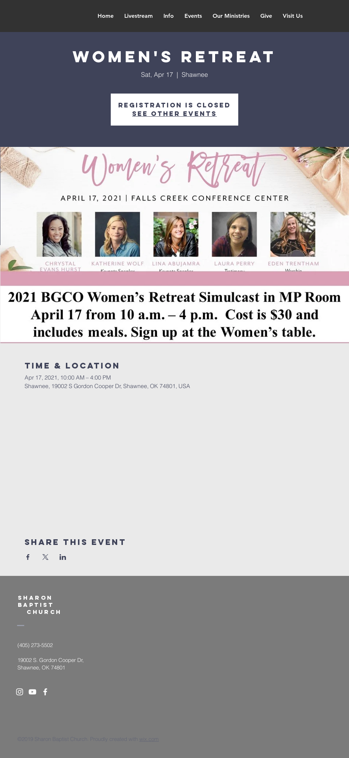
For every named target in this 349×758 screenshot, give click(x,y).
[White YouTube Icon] (32, 691)
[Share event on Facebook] (28, 557)
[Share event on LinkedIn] (62, 557)
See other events (174, 114)
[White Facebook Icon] (45, 691)
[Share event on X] (45, 557)
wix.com (149, 739)
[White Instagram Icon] (19, 691)
